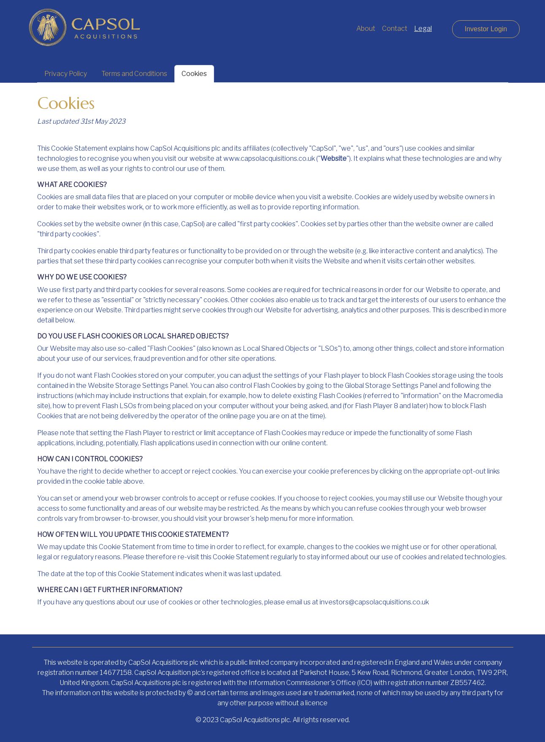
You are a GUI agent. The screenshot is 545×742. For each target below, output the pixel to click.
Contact (394, 28)
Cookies (194, 74)
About (365, 28)
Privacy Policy (65, 74)
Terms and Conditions (134, 74)
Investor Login (486, 28)
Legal (423, 28)
